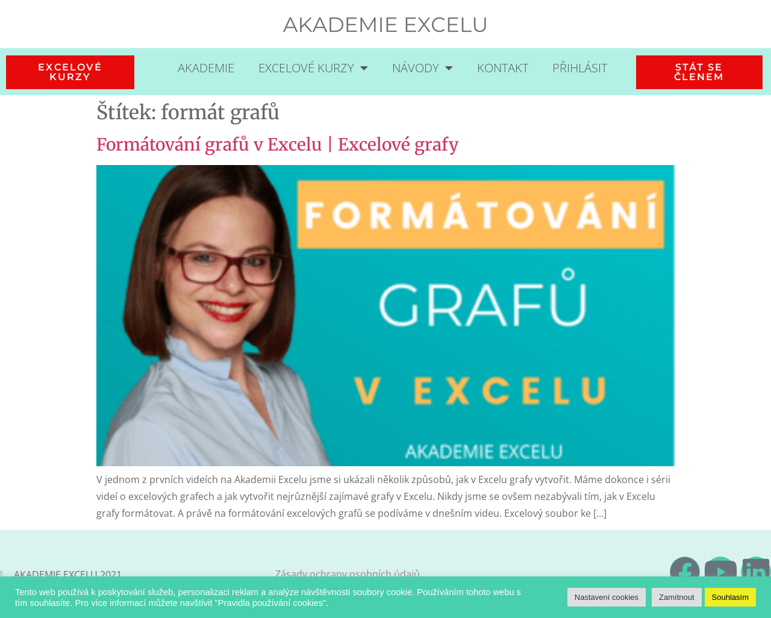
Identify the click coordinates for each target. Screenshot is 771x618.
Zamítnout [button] (677, 597)
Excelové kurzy (313, 68)
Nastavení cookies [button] (606, 597)
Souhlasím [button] (730, 597)
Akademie (206, 68)
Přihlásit (579, 68)
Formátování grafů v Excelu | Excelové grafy (277, 144)
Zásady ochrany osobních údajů (347, 574)
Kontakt (502, 68)
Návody (422, 68)
